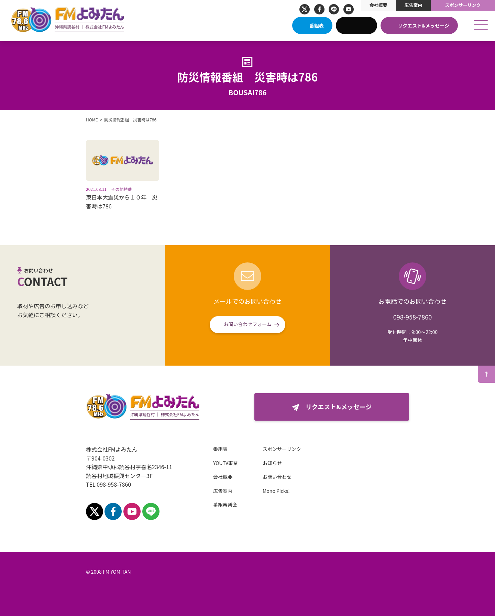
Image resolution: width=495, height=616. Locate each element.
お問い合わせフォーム (247, 324)
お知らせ (272, 463)
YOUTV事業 (225, 463)
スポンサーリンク (463, 5)
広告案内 (413, 5)
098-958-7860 (412, 316)
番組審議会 (225, 504)
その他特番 (121, 189)
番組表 (316, 25)
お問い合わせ (277, 476)
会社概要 (378, 5)
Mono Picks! (276, 490)
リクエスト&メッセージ (423, 25)
